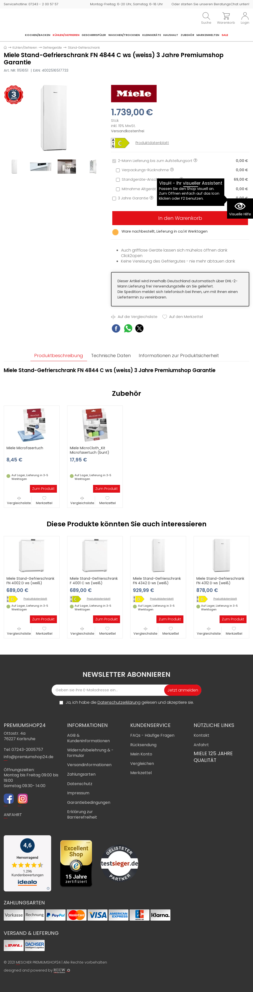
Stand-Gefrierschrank (84, 47)
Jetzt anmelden (182, 690)
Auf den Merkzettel (182, 316)
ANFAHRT (13, 815)
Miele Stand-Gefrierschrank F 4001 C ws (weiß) (94, 581)
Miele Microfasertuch (24, 448)
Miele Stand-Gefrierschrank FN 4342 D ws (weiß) (157, 581)
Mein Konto (141, 754)
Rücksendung (143, 745)
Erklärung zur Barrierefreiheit (82, 814)
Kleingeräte (151, 35)
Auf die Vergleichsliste (134, 316)
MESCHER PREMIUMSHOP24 (38, 962)
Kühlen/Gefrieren (66, 35)
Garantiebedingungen (88, 802)
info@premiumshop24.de (28, 757)
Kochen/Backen (37, 35)
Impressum (78, 793)
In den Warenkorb (180, 218)
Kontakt (201, 735)
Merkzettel (44, 500)
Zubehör (187, 35)
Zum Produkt (43, 488)
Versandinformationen (89, 765)
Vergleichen (142, 763)
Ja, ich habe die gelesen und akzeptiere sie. (130, 702)
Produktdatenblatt (152, 143)
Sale (225, 35)
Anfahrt (201, 745)
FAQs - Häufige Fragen (152, 735)
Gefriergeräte (52, 47)
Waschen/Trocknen (124, 35)
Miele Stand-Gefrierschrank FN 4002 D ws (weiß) (30, 581)
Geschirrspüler (94, 35)
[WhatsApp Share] (128, 329)
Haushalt (170, 35)
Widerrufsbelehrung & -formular (90, 752)
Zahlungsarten (81, 774)
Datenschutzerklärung (119, 702)
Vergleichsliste (19, 500)
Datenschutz (79, 784)
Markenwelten (207, 35)
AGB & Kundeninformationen (88, 738)
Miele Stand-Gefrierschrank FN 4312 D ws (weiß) (220, 581)
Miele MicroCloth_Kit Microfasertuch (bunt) (89, 450)
